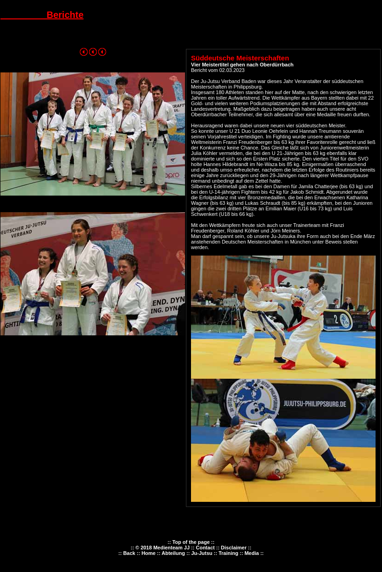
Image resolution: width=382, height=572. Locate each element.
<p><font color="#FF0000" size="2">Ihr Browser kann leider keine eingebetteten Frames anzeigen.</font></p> (191, 554)
